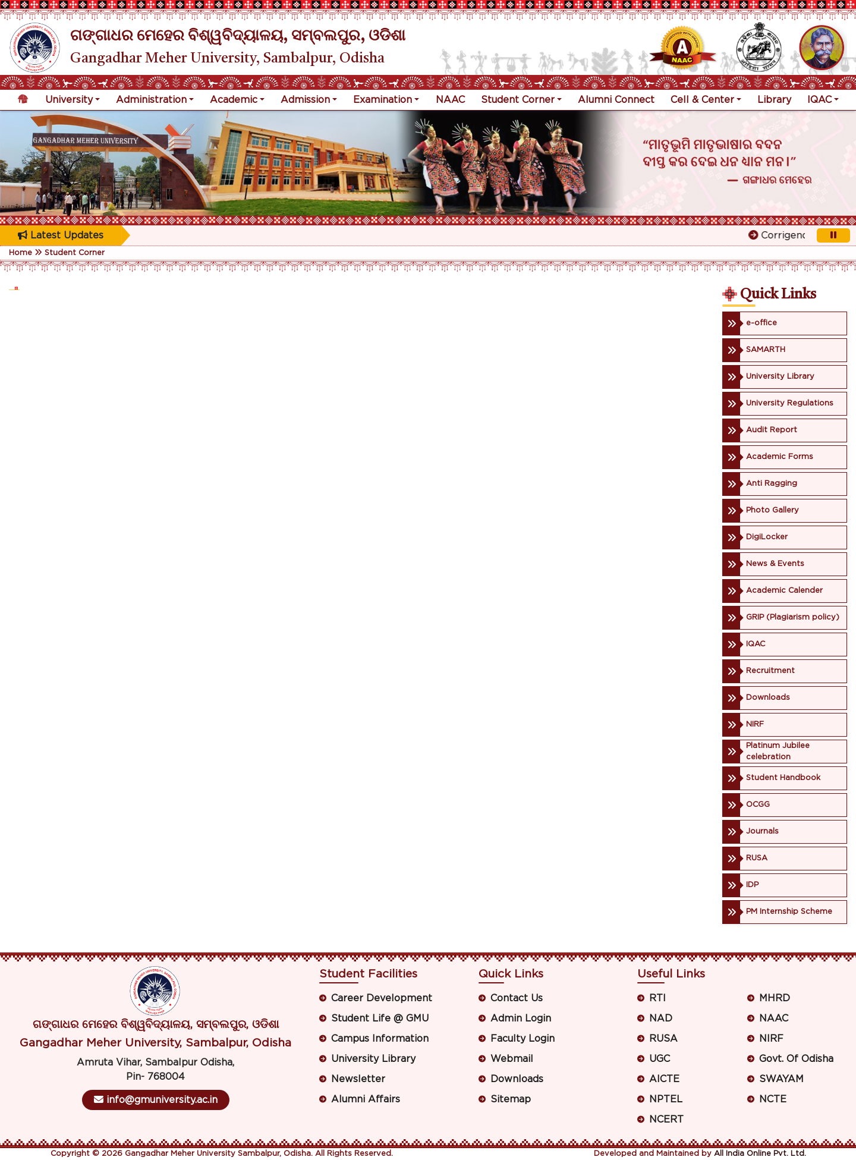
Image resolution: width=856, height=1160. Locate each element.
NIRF (771, 1038)
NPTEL (665, 1099)
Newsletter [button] (358, 1079)
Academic (233, 100)
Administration (151, 100)
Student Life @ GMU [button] (380, 1018)
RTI (657, 998)
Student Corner (518, 100)
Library (774, 100)
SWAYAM (781, 1079)
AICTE (664, 1079)
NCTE (772, 1099)
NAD (660, 1018)
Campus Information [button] (380, 1038)
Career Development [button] (381, 998)
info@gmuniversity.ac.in (156, 1100)
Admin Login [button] (520, 1018)
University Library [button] (373, 1059)
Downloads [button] (516, 1079)
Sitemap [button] (510, 1099)
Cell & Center (702, 100)
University (69, 100)
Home (20, 253)
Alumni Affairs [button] (365, 1099)
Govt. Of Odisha (796, 1059)
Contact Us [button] (516, 998)
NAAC (450, 100)
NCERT (666, 1119)
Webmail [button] (511, 1059)
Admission (305, 100)
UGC (659, 1059)
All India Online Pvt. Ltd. (760, 1154)
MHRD (774, 998)
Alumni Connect (616, 100)
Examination (382, 100)
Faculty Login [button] (522, 1038)
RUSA (663, 1038)
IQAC (819, 100)
